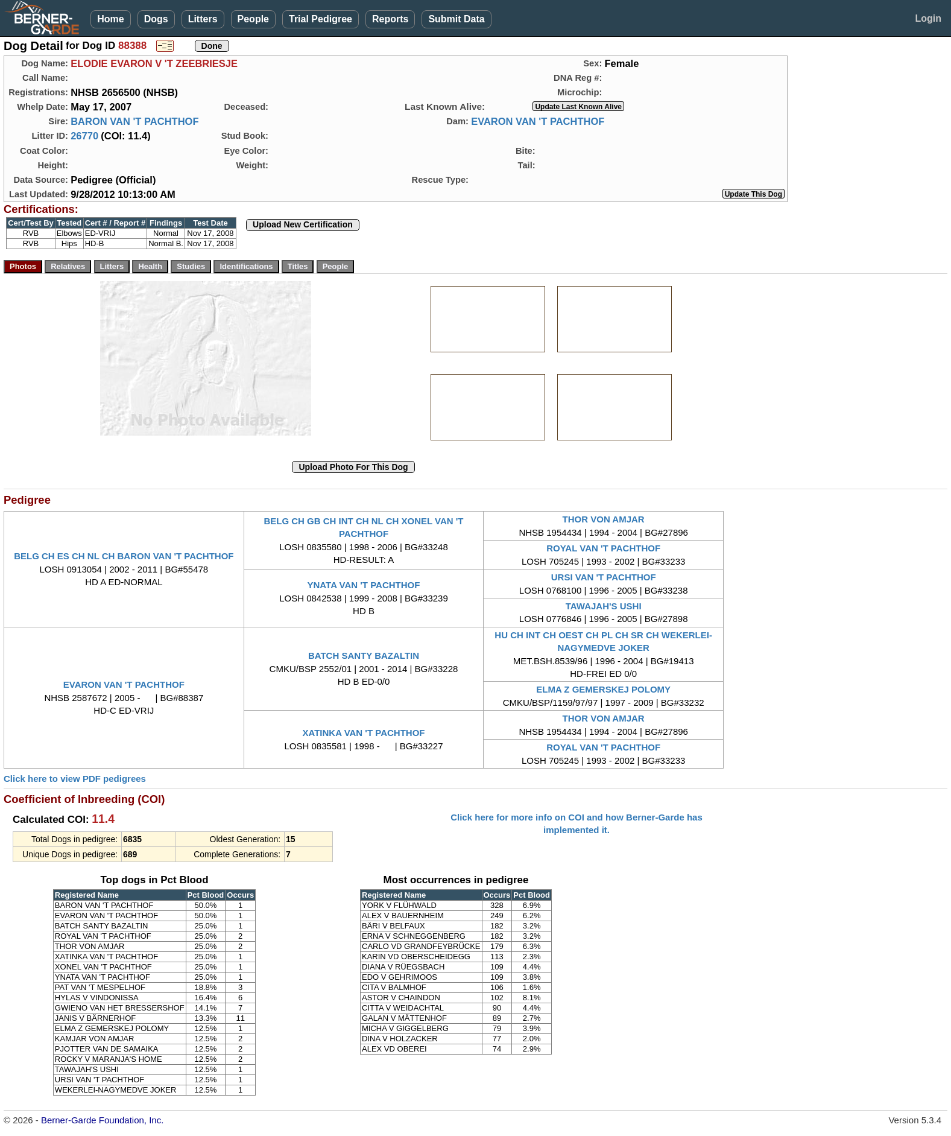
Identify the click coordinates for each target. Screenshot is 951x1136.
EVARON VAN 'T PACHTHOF (537, 121)
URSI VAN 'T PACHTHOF (603, 577)
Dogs (156, 19)
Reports (390, 19)
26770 (84, 135)
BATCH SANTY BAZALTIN (363, 655)
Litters (203, 19)
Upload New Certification (303, 224)
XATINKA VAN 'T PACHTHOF (363, 733)
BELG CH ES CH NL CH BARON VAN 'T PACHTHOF (123, 556)
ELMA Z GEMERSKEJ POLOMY (603, 689)
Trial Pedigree (320, 19)
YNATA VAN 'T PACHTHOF (364, 585)
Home (110, 19)
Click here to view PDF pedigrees (75, 778)
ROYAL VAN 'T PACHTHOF (603, 548)
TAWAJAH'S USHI (604, 606)
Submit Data (456, 19)
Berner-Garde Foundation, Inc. (102, 1120)
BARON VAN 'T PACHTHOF (134, 121)
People (253, 19)
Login (928, 18)
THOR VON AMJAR (604, 519)
